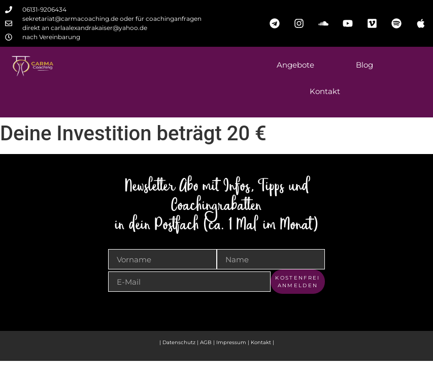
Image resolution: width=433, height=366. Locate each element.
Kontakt (325, 91)
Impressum (232, 342)
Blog (364, 65)
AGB (206, 342)
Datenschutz (178, 342)
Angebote (295, 65)
